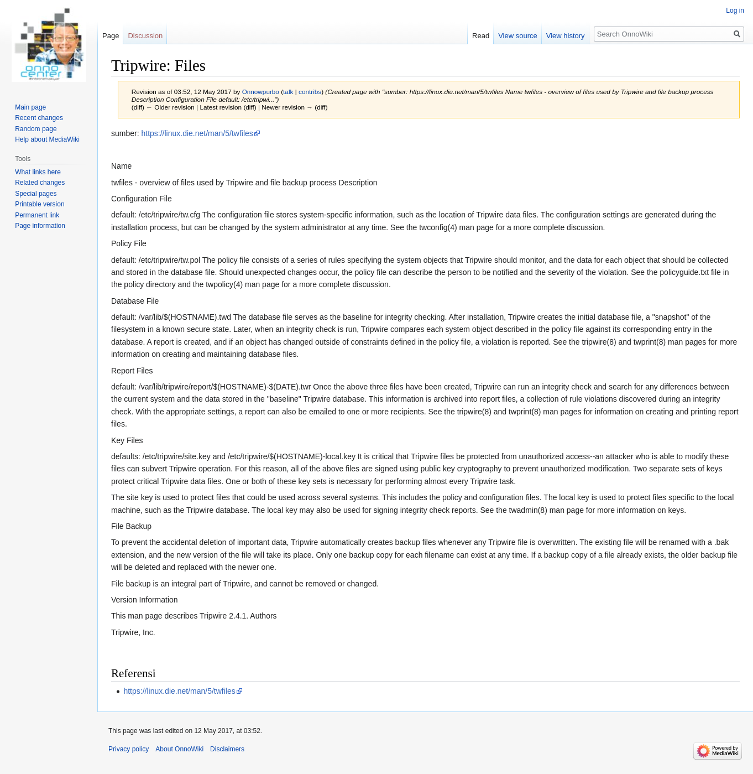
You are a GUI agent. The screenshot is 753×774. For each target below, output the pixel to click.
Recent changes (39, 118)
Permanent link (37, 215)
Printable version (39, 204)
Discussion (145, 36)
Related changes (40, 182)
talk (288, 91)
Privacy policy (128, 749)
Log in (735, 10)
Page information (40, 226)
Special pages (35, 194)
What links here (38, 172)
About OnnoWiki (179, 749)
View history (565, 36)
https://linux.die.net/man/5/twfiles (197, 133)
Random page (35, 129)
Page (110, 36)
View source (517, 36)
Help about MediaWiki (47, 139)
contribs (310, 91)
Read (480, 36)
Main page (30, 107)
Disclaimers (227, 749)
